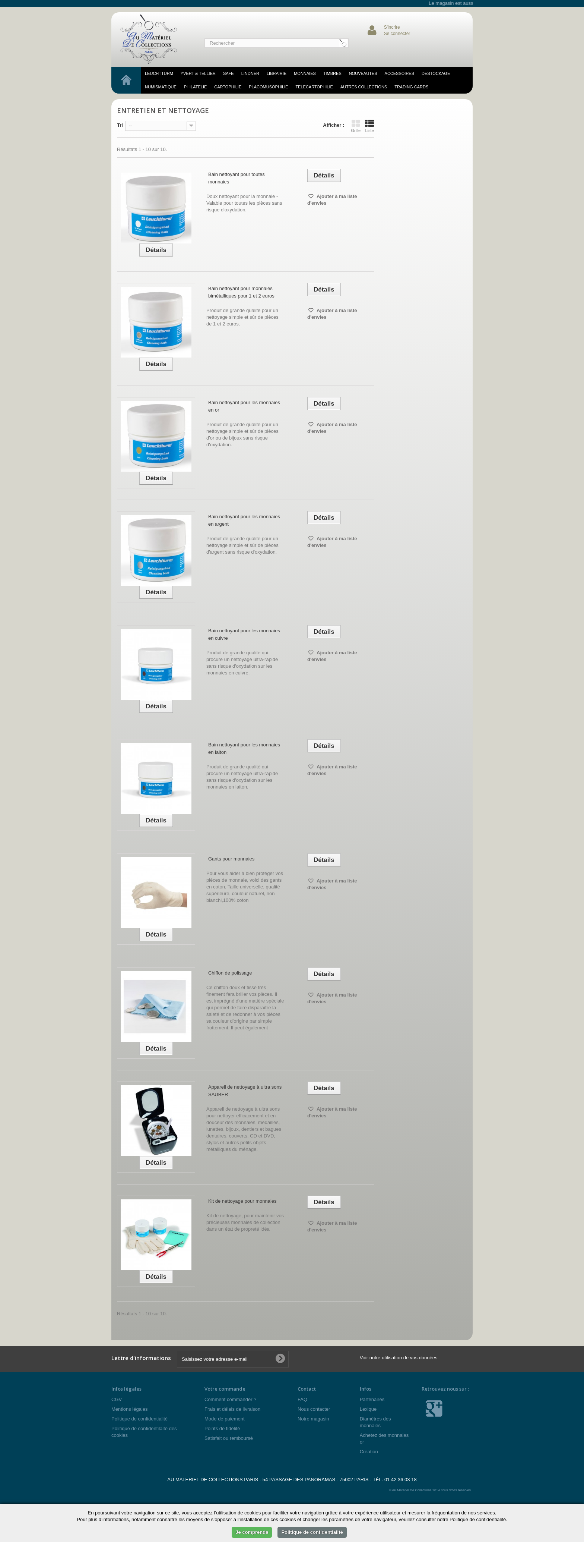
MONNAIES (305, 73)
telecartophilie (314, 87)
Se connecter (397, 33)
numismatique (161, 87)
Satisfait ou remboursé (228, 1438)
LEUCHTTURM (159, 73)
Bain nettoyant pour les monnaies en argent (244, 520)
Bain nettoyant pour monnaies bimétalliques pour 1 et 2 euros (241, 292)
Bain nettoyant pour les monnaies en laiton (244, 748)
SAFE (228, 73)
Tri (120, 125)
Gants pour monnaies (231, 859)
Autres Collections (363, 87)
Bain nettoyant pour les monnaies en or (244, 406)
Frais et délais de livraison (232, 1409)
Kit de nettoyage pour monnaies (242, 1201)
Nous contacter (314, 1409)
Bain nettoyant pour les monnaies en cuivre (244, 634)
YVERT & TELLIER (198, 73)
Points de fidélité (222, 1428)
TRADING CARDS (411, 87)
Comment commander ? (230, 1399)
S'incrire (392, 27)
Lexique (368, 1409)
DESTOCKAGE (436, 73)
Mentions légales (129, 1409)
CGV (116, 1399)
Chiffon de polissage (230, 973)
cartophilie (227, 87)
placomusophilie (268, 87)
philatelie (195, 87)
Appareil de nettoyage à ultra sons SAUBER (245, 1090)
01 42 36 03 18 (400, 1479)
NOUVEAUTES (363, 73)
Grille (356, 126)
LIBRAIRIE (276, 73)
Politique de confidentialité (139, 1419)
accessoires (399, 73)
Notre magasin (313, 1419)
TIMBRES (332, 73)
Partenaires (372, 1399)
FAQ (302, 1399)
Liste (369, 126)
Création (369, 1451)
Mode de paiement (224, 1419)
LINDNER (250, 73)
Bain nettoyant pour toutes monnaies (236, 178)
